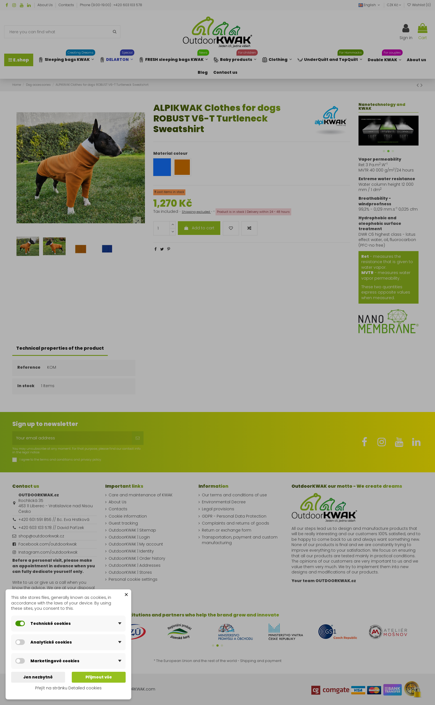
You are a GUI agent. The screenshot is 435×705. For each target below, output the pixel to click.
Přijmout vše (98, 677)
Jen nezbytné (38, 677)
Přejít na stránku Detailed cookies (68, 688)
